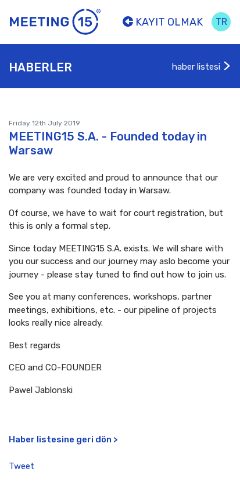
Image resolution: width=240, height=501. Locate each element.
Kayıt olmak (163, 22)
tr (221, 21)
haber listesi (201, 67)
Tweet (21, 466)
